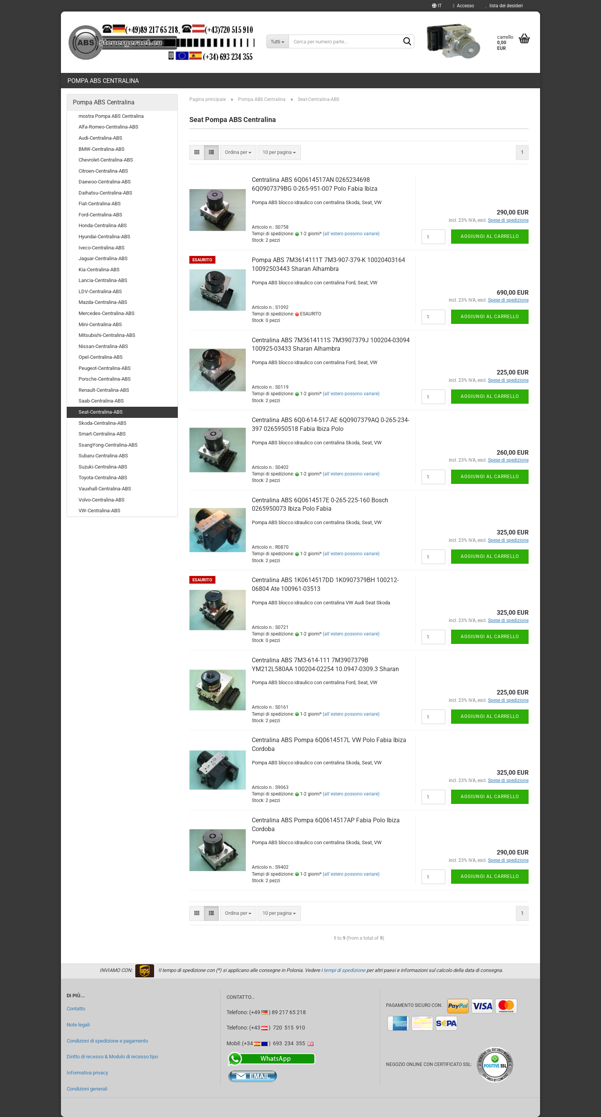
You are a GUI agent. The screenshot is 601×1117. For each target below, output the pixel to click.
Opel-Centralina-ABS (101, 357)
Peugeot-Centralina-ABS (105, 368)
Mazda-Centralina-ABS (103, 302)
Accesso (463, 5)
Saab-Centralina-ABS (101, 401)
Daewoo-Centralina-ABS (105, 182)
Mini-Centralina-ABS (100, 324)
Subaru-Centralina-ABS (103, 456)
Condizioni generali (87, 1089)
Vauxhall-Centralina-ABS (105, 489)
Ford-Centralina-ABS (100, 215)
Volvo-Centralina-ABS (102, 500)
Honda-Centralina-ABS (103, 225)
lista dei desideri (504, 5)
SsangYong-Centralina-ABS (108, 445)
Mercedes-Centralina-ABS (107, 313)
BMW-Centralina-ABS (102, 149)
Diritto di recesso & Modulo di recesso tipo (112, 1056)
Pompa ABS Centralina (103, 80)
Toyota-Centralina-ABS (103, 477)
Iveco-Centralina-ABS (102, 248)
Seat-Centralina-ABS (101, 412)
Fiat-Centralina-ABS (100, 203)
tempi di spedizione (344, 970)
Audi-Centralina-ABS (100, 138)
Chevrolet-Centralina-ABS (106, 160)
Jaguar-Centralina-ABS (103, 258)
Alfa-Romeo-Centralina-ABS (108, 127)
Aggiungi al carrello (490, 236)
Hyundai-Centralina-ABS (104, 236)
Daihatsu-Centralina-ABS (105, 193)
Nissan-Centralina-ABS (103, 346)
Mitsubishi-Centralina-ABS (107, 335)
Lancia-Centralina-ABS (103, 280)
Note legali (78, 1025)
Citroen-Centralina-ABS (103, 171)
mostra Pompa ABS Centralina (111, 116)
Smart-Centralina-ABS (102, 434)
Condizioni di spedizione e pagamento (107, 1041)
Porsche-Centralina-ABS (105, 379)
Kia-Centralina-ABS (99, 269)
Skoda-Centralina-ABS (102, 423)
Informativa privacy (87, 1073)
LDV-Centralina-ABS (100, 291)
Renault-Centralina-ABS (104, 390)
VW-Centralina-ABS (99, 510)
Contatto (76, 1008)
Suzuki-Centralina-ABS (103, 467)
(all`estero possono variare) (351, 233)
